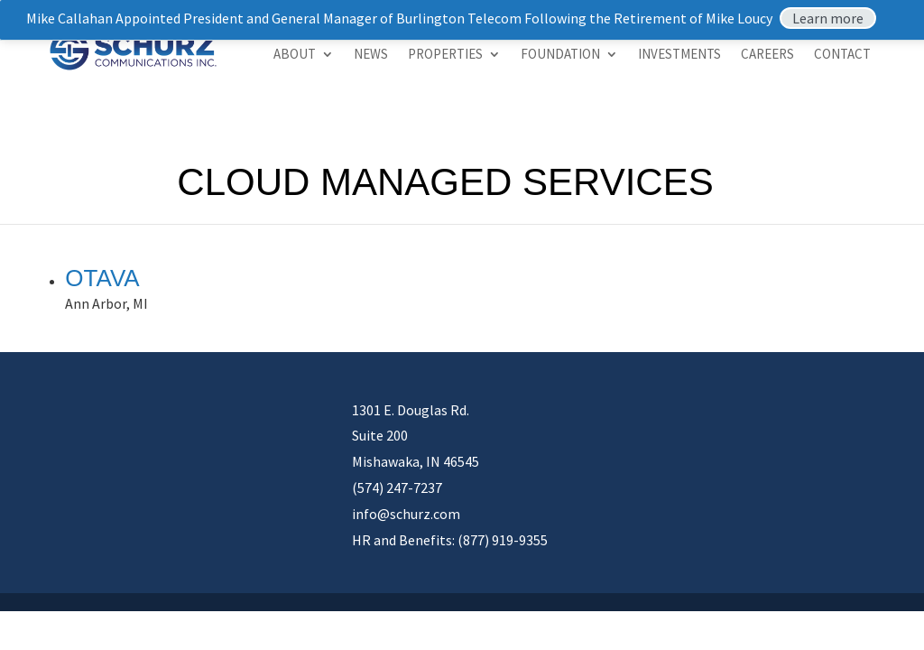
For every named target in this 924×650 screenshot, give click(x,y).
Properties (445, 55)
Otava (102, 278)
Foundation (560, 55)
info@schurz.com (406, 514)
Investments (679, 55)
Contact (842, 55)
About (294, 55)
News (371, 55)
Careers (767, 55)
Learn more (828, 18)
